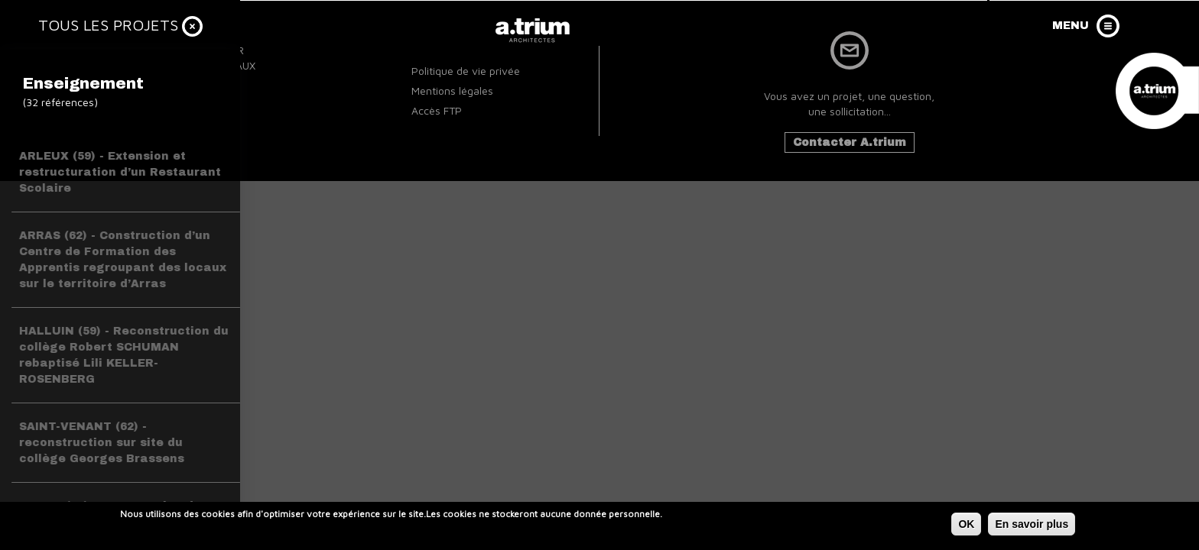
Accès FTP (436, 110)
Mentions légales (452, 90)
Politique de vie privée (465, 70)
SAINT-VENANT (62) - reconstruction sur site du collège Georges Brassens (101, 442)
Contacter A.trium (849, 142)
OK (966, 525)
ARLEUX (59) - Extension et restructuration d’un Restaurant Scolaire (120, 172)
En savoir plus (1031, 525)
